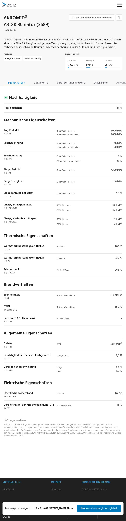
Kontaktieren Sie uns (94, 479)
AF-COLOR (8, 460)
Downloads (57, 479)
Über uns (56, 460)
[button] (53, 508)
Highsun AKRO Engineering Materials (24, 485)
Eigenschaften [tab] (16, 82)
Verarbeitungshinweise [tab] (71, 82)
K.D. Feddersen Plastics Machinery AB (24, 479)
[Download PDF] (119, 17)
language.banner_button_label (99, 508)
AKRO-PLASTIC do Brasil (16, 472)
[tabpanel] (63, 251)
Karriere (56, 466)
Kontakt (55, 472)
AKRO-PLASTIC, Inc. (13, 491)
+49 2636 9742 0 (91, 471)
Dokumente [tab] (41, 82)
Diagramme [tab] (101, 82)
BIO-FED (7, 466)
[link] (92, 17)
